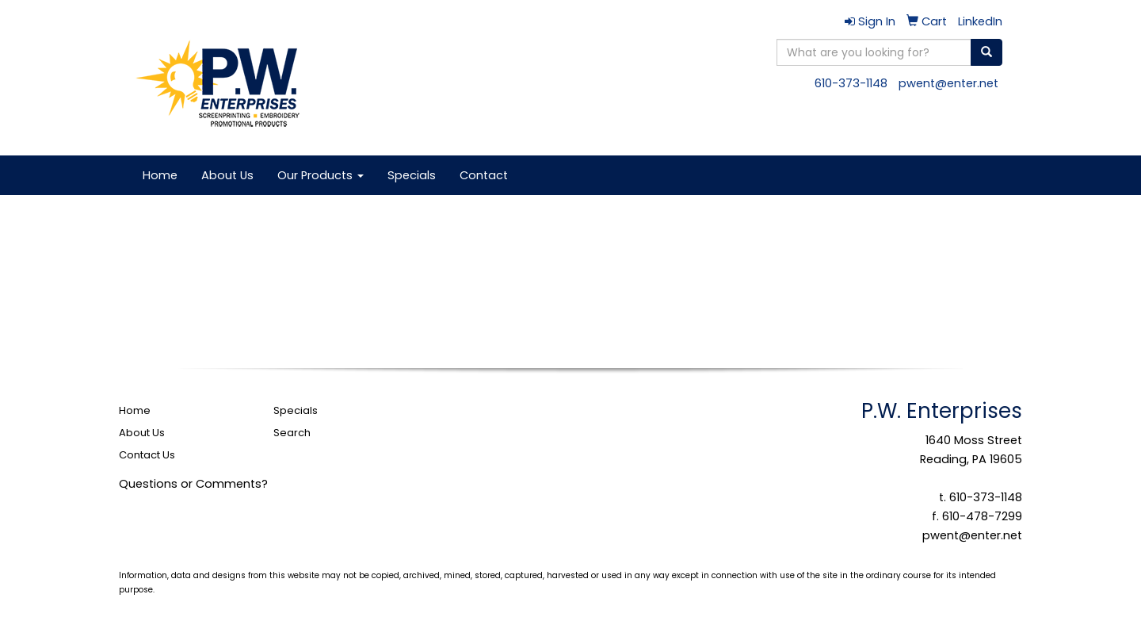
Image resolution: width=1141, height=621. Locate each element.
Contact (484, 175)
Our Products (320, 175)
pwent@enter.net (948, 83)
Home (160, 175)
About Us (227, 175)
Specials (411, 175)
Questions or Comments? (193, 484)
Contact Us (147, 454)
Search (292, 432)
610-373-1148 (851, 83)
